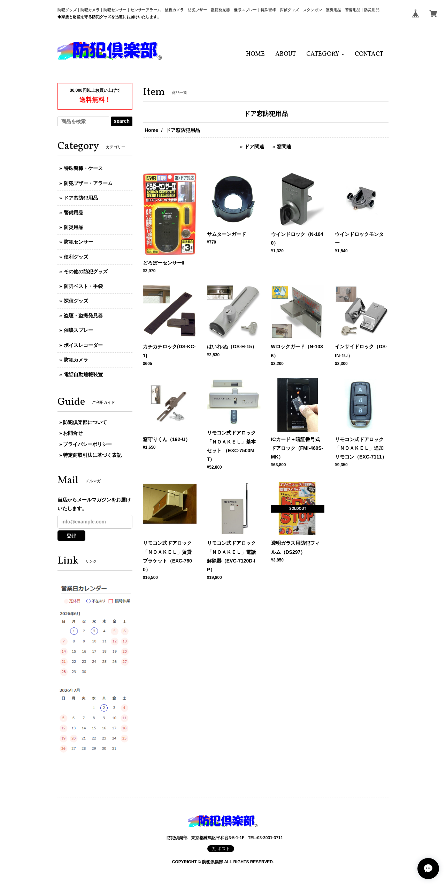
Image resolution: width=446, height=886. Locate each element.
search (122, 121)
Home (151, 130)
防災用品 (73, 227)
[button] (325, 54)
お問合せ (73, 433)
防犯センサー (78, 242)
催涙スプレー (78, 330)
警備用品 (73, 212)
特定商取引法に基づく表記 (92, 455)
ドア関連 (254, 146)
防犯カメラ (76, 360)
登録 (71, 535)
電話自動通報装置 (83, 374)
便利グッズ (76, 257)
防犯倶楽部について (85, 422)
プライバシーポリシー (87, 444)
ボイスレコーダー (83, 345)
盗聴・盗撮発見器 (83, 315)
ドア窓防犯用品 (81, 198)
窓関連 (284, 146)
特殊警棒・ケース (83, 168)
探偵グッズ (76, 301)
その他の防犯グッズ (86, 271)
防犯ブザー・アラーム (88, 183)
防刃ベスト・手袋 (83, 286)
